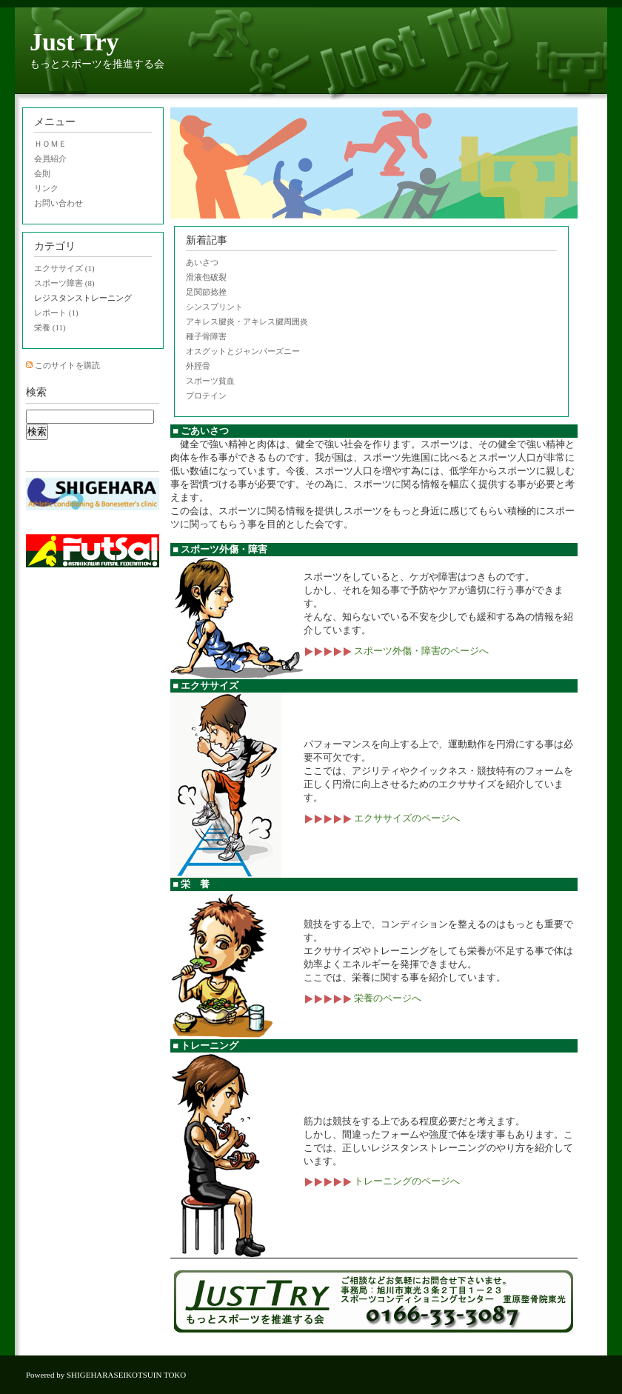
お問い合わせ (58, 203)
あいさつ (202, 262)
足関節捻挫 (206, 291)
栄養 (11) (50, 327)
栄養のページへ (362, 998)
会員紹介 (50, 158)
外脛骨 (198, 365)
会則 (42, 173)
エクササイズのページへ (382, 818)
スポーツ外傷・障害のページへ (396, 650)
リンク (46, 188)
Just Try (74, 42)
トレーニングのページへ (382, 1181)
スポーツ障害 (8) (64, 283)
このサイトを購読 (67, 365)
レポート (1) (56, 312)
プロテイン (206, 395)
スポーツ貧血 (210, 380)
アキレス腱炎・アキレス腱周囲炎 (247, 321)
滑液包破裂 (206, 277)
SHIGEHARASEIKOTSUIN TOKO (126, 1374)
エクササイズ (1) (64, 268)
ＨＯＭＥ (50, 143)
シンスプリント (214, 306)
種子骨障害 (206, 336)
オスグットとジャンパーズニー (243, 351)
